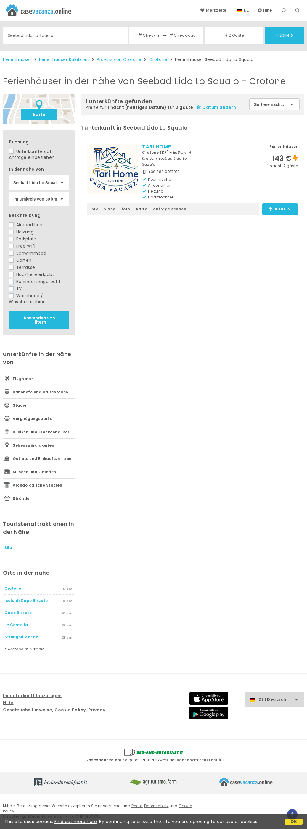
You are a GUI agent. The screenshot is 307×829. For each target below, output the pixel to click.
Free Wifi (22, 246)
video (109, 208)
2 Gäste (234, 35)
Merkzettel (214, 10)
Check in (149, 35)
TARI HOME (156, 146)
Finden (284, 35)
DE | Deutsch (281, 699)
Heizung (21, 232)
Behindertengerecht (35, 282)
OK (293, 822)
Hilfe (265, 10)
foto (125, 208)
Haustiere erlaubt (31, 274)
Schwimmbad (27, 253)
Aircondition (26, 225)
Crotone (158, 59)
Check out (182, 35)
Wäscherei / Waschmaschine (27, 299)
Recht (137, 805)
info (94, 208)
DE (246, 10)
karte (39, 114)
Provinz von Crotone (119, 59)
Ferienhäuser (17, 59)
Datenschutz (156, 805)
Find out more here (75, 822)
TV (15, 289)
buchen (279, 209)
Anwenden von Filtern (39, 320)
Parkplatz (22, 239)
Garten (20, 260)
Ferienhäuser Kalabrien (64, 59)
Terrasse (22, 267)
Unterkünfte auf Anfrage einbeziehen (32, 154)
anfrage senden (169, 208)
